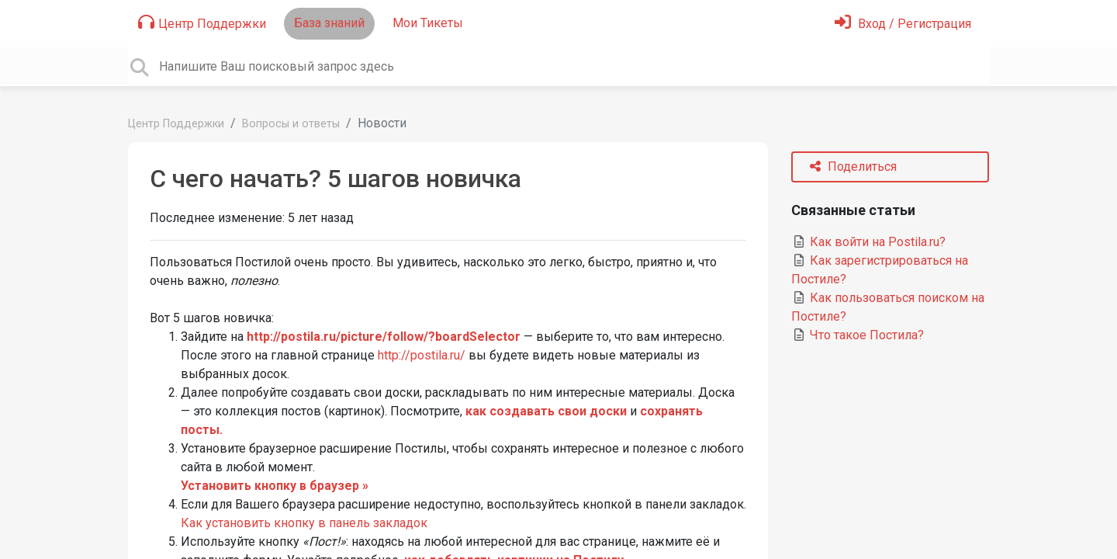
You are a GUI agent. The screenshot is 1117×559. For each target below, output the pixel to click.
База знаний (329, 23)
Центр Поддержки (202, 22)
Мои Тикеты (428, 23)
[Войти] (902, 24)
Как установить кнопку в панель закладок (304, 523)
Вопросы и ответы (291, 123)
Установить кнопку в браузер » (274, 485)
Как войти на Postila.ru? (868, 241)
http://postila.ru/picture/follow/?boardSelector (383, 336)
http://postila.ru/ (421, 355)
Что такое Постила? (857, 335)
